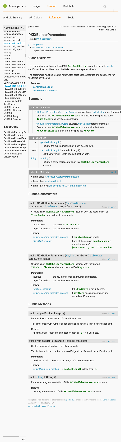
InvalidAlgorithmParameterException (50, 237)
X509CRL (8, 113)
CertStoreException (13, 153)
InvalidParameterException (46, 369)
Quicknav (25, 6)
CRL (6, 79)
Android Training (12, 17)
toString (44, 158)
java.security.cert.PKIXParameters (47, 47)
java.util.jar (9, 70)
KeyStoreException (42, 289)
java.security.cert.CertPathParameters (67, 185)
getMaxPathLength (49, 142)
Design (36, 6)
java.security (10, 37)
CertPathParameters (45, 90)
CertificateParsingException (18, 144)
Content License (109, 400)
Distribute (68, 6)
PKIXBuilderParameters (16, 86)
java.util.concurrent (13, 61)
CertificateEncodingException (18, 132)
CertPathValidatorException (18, 150)
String (34, 158)
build (110, 66)
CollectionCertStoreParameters (19, 76)
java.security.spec (13, 49)
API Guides (35, 17)
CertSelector (98, 112)
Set (60, 112)
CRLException (11, 156)
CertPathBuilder (43, 87)
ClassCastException (42, 241)
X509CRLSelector (12, 119)
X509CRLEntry (11, 116)
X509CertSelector (13, 110)
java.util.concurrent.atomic (17, 64)
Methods (81, 27)
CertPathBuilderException (16, 147)
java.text (8, 55)
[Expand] (112, 172)
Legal (44, 406)
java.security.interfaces (15, 46)
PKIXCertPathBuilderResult (17, 89)
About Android (34, 406)
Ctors (72, 27)
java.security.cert (12, 43)
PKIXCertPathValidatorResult (18, 95)
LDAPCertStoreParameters (17, 82)
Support (51, 406)
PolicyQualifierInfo (13, 101)
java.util (8, 58)
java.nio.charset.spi (13, 34)
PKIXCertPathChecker (15, 92)
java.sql (7, 52)
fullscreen (23, 439)
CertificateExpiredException (18, 138)
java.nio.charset (12, 31)
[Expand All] (110, 27)
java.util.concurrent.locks (16, 67)
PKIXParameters (12, 98)
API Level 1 (111, 30)
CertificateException (14, 135)
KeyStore (63, 124)
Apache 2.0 (69, 400)
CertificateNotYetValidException (20, 141)
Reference (55, 17)
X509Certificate (11, 107)
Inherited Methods (95, 27)
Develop (51, 6)
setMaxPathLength (49, 150)
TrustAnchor (10, 104)
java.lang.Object (35, 44)
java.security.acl (12, 40)
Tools (71, 17)
